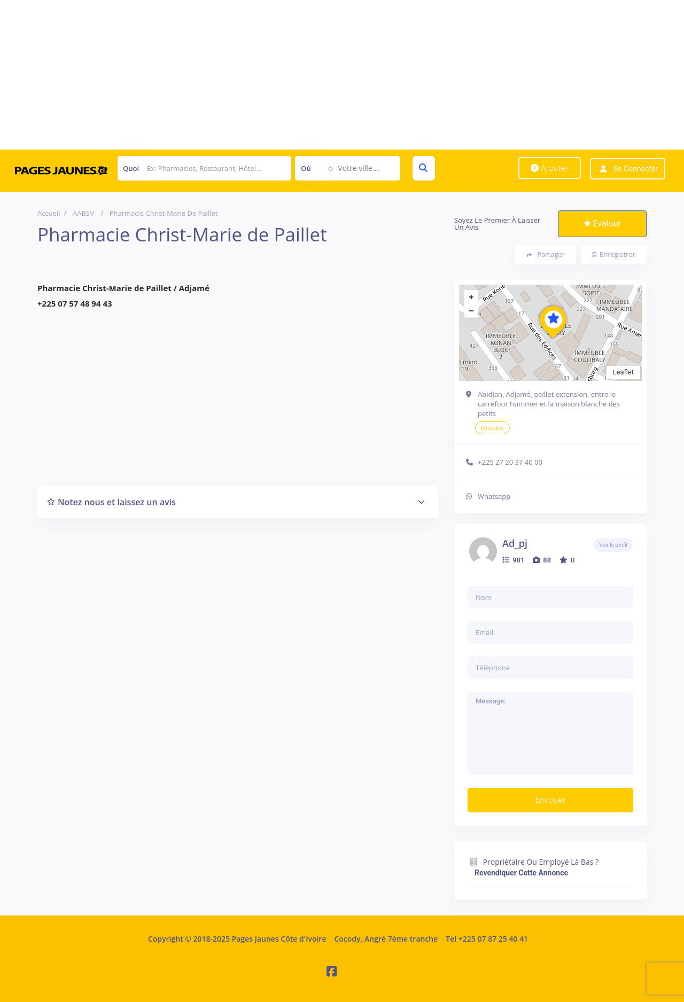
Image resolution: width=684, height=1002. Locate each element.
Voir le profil (613, 545)
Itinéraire (492, 428)
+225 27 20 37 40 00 (510, 462)
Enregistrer (614, 254)
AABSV (83, 213)
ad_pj (514, 543)
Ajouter (550, 168)
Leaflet (623, 372)
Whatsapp (494, 496)
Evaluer (602, 223)
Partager (546, 254)
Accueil (48, 213)
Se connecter (635, 169)
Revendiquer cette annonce (521, 872)
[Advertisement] (320, 75)
